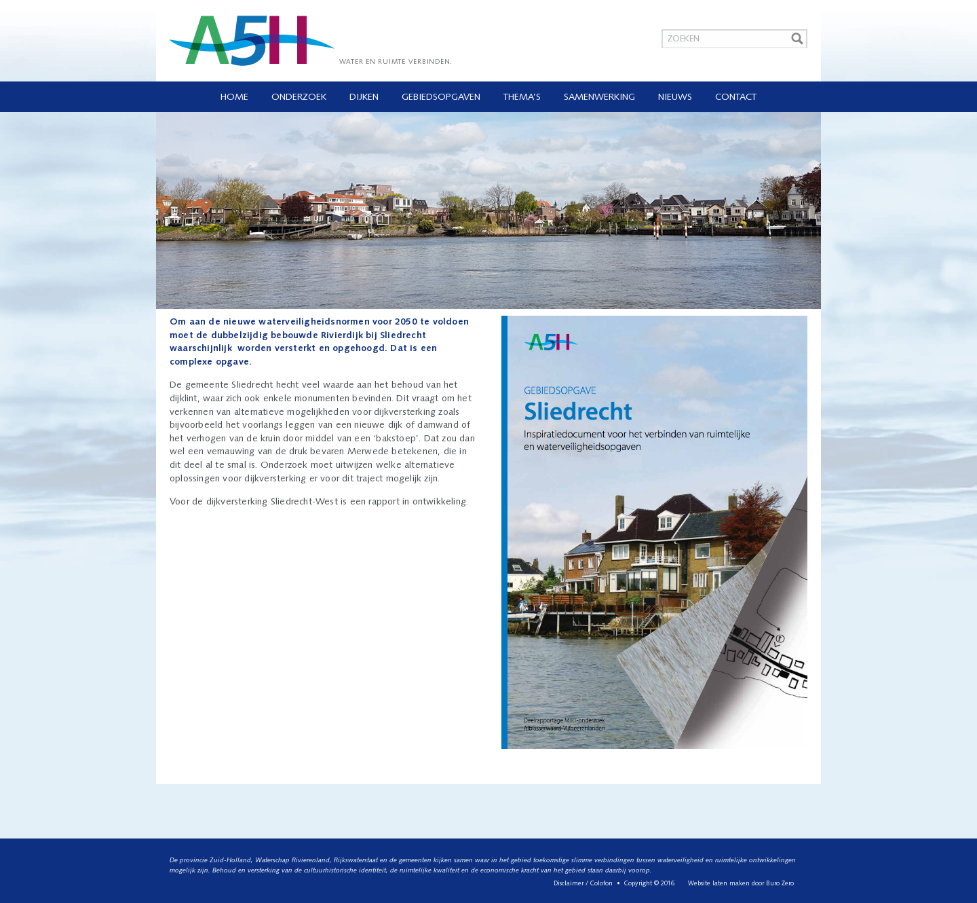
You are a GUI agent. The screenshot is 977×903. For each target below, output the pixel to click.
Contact (735, 97)
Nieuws (675, 97)
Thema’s (522, 97)
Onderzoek (298, 97)
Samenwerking (599, 97)
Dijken (364, 97)
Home (234, 97)
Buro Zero (780, 884)
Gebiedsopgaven (441, 97)
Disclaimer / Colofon (583, 884)
